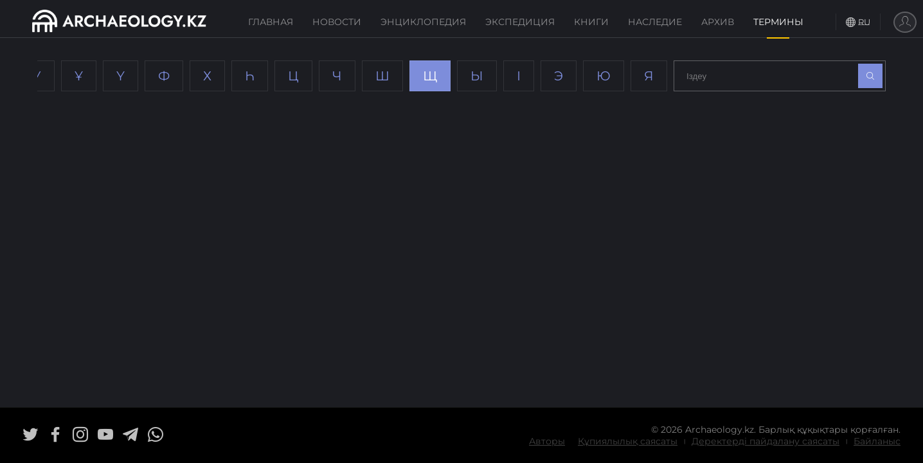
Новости (336, 22)
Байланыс (877, 441)
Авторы (547, 441)
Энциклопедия (423, 22)
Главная (270, 22)
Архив (717, 22)
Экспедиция (520, 22)
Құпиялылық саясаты (627, 441)
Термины (778, 22)
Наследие (655, 22)
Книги (591, 22)
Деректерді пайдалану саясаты (765, 441)
